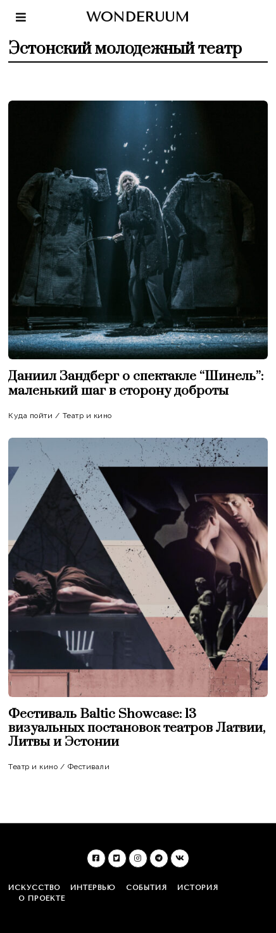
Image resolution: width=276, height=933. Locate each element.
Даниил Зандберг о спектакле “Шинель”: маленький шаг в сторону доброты (135, 383)
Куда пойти (30, 415)
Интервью (93, 888)
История (197, 888)
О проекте (41, 898)
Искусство (34, 888)
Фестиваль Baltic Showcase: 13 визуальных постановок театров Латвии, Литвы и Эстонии (136, 728)
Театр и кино (87, 415)
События (146, 888)
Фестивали (89, 766)
